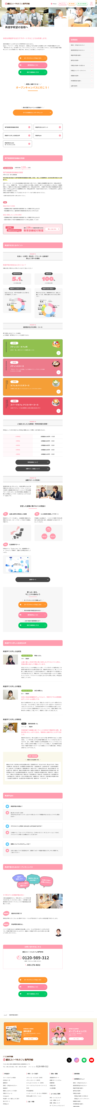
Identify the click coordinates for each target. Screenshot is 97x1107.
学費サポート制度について (33, 469)
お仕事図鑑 (52, 1088)
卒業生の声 (52, 1085)
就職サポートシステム (55, 1080)
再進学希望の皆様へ (76, 55)
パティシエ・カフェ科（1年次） (34, 1077)
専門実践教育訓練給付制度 (12, 127)
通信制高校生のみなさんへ (78, 50)
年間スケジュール (7, 1093)
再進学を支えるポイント (41, 127)
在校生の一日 (6, 1080)
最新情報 (77, 1074)
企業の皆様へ (74, 86)
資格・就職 (54, 1074)
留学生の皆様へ (75, 60)
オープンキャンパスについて (57, 1105)
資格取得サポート (54, 1077)
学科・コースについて (55, 1097)
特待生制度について (33, 462)
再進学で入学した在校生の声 (12, 135)
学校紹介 (7, 1074)
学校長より (6, 1104)
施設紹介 (5, 1088)
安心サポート (6, 1101)
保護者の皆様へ (75, 75)
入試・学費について (55, 1100)
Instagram (6, 1096)
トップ (5, 1015)
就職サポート (32, 579)
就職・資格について (55, 1103)
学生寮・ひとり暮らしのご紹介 (11, 1098)
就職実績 (52, 1083)
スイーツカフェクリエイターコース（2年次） (36, 1087)
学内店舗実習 (29, 1091)
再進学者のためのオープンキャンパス (10, 143)
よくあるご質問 (55, 1094)
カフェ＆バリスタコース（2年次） (35, 1083)
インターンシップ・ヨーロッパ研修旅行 (36, 1093)
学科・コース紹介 (33, 1074)
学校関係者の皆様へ (76, 81)
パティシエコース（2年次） (33, 1080)
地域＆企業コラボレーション (33, 1096)
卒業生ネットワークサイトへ (78, 70)
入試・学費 (31, 1102)
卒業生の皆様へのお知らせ (78, 65)
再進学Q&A (38, 135)
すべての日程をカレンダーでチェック (33, 112)
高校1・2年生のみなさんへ (78, 45)
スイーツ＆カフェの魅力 (9, 1077)
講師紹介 (5, 1083)
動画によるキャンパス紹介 (10, 1091)
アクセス (54, 3)
